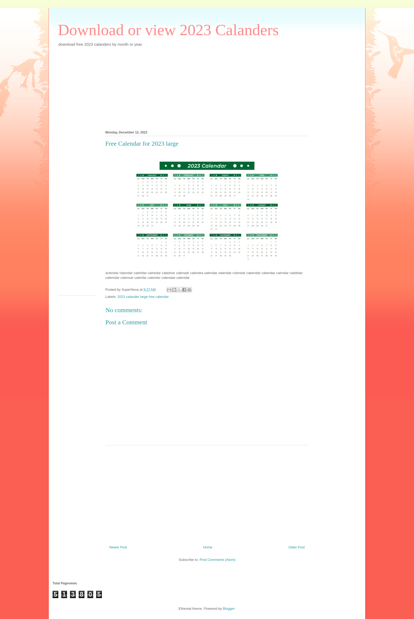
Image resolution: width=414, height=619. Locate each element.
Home (208, 547)
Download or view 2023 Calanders (168, 30)
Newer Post (118, 547)
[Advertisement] (207, 88)
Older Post (297, 547)
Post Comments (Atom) (217, 560)
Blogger (228, 609)
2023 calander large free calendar (143, 297)
